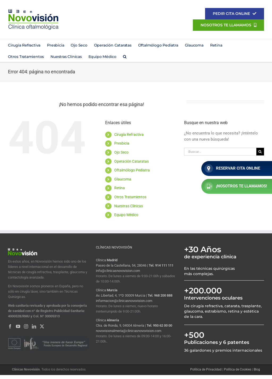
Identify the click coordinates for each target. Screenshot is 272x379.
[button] (124, 56)
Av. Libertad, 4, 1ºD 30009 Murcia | (122, 295)
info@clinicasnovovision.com (118, 271)
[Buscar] (260, 151)
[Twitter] (42, 326)
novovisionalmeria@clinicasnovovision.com (128, 331)
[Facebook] (10, 326)
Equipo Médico (126, 215)
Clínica (106, 260)
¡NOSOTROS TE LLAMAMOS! (236, 186)
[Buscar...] (220, 151)
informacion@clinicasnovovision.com (124, 301)
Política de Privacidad (206, 369)
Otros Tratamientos (130, 197)
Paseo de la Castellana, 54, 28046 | (122, 265)
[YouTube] (18, 326)
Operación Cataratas (131, 161)
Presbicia (121, 143)
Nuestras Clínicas (128, 206)
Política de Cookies (237, 369)
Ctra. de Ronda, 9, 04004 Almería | (121, 325)
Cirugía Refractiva (129, 134)
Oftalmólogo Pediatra (132, 170)
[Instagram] (26, 326)
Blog (257, 369)
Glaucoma (122, 179)
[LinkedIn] (34, 326)
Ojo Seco (121, 152)
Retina (119, 188)
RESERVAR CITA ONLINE (232, 168)
